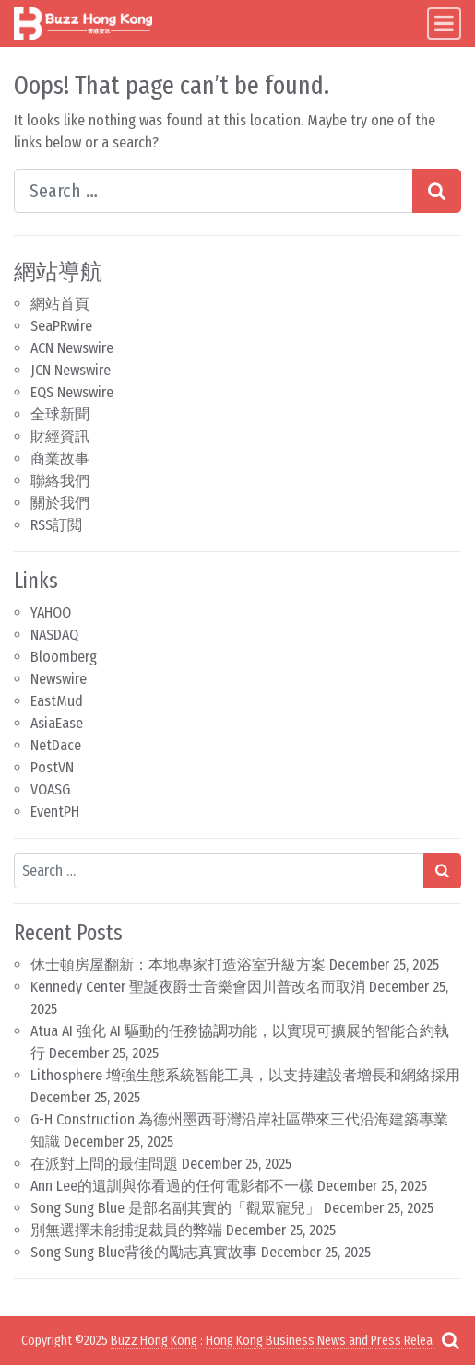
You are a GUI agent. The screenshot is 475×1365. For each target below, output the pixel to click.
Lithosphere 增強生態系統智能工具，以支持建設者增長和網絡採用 (245, 1075)
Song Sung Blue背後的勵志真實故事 (143, 1252)
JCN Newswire (70, 370)
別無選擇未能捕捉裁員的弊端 (126, 1230)
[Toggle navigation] (444, 23)
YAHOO (50, 612)
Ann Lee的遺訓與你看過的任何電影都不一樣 (172, 1185)
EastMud (56, 701)
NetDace (55, 745)
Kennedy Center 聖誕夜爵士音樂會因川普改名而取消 (197, 986)
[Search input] (213, 191)
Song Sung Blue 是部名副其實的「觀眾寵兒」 (175, 1208)
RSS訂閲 (56, 525)
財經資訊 (59, 436)
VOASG (50, 789)
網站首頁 (59, 303)
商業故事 (59, 458)
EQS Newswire (71, 392)
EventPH (54, 811)
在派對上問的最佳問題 (104, 1163)
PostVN (52, 767)
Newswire (58, 679)
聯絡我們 (59, 480)
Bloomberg (63, 656)
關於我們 (59, 503)
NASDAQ (54, 634)
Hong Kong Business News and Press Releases (329, 1340)
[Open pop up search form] (450, 1340)
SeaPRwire (61, 326)
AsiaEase (56, 723)
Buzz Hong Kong (154, 1340)
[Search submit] (436, 191)
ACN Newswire (71, 348)
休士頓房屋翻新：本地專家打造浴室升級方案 (178, 964)
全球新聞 (59, 414)
